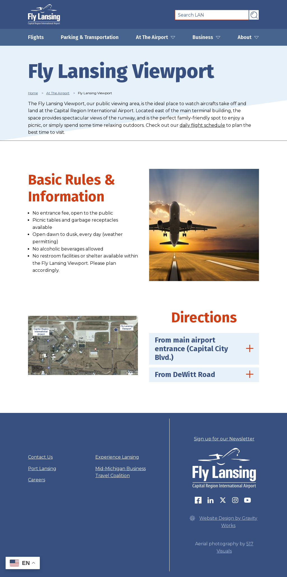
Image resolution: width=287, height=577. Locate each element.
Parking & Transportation (90, 37)
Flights (36, 37)
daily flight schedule (202, 125)
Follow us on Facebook (198, 500)
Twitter (222, 500)
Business (207, 37)
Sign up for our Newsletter (224, 439)
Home (33, 93)
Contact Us (40, 457)
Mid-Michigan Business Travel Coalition (120, 472)
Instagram (235, 500)
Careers (36, 479)
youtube (247, 500)
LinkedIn (210, 500)
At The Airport (155, 37)
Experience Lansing (117, 457)
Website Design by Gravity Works (223, 521)
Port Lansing (42, 468)
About (248, 37)
